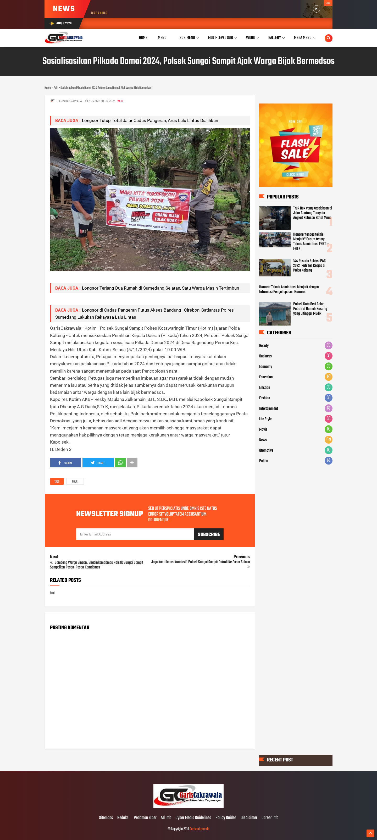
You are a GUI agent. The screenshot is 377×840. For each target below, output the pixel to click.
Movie (263, 429)
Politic (263, 461)
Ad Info (166, 818)
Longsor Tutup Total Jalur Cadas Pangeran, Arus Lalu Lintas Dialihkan (150, 120)
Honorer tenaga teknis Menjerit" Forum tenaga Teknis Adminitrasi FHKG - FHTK (311, 241)
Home (143, 37)
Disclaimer (249, 818)
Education (266, 377)
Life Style (265, 419)
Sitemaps (106, 818)
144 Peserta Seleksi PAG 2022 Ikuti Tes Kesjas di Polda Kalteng (309, 266)
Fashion (264, 398)
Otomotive (266, 450)
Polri (75, 481)
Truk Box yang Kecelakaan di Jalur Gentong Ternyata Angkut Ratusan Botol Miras (312, 213)
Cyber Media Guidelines (193, 818)
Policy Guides (225, 818)
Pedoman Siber (145, 818)
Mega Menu (303, 37)
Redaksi (123, 818)
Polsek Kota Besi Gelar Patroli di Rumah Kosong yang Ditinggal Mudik (310, 309)
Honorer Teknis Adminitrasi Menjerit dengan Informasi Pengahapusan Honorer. (289, 290)
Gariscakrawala (199, 829)
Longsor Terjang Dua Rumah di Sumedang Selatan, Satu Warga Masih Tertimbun (160, 288)
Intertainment (268, 408)
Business (265, 356)
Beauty (264, 345)
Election (264, 387)
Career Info (270, 818)
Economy (265, 366)
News (263, 440)
